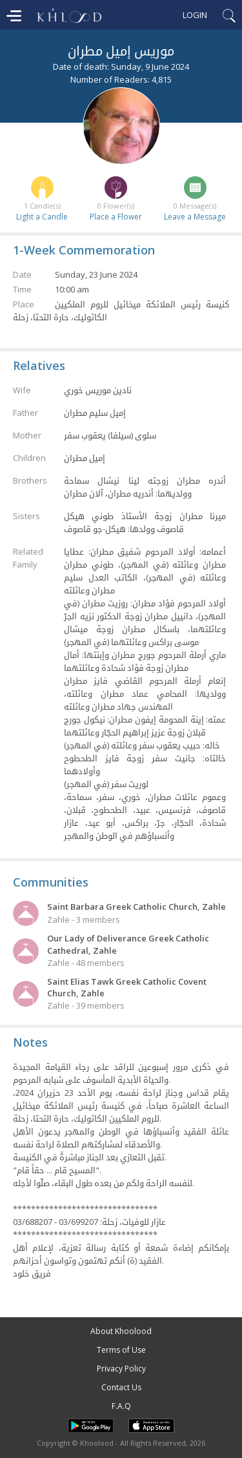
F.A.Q (121, 1406)
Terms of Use (121, 1349)
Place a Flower (116, 216)
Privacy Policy (121, 1368)
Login (195, 15)
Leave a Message (195, 216)
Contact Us (121, 1387)
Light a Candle (42, 216)
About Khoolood (121, 1331)
